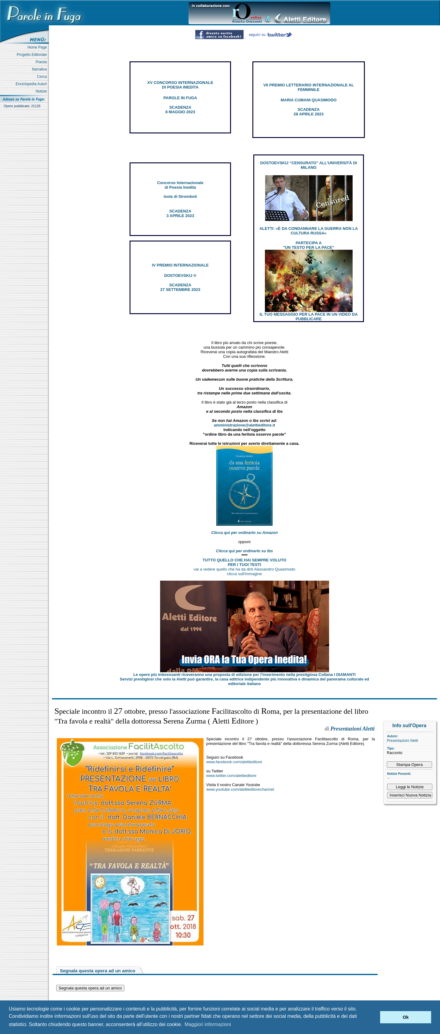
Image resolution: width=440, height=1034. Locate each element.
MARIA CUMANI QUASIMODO (309, 100)
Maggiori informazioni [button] (208, 1024)
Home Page (38, 47)
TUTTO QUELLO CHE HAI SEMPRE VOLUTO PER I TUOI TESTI (244, 562)
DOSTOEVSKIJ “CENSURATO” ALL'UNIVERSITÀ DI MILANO (308, 165)
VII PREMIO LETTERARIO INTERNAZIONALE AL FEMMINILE (308, 87)
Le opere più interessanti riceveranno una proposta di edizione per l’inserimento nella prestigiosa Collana (244, 674)
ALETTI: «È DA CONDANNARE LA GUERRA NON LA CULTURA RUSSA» (308, 230)
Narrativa (40, 69)
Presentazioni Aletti (402, 740)
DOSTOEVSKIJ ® (180, 275)
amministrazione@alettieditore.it (244, 425)
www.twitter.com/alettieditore (231, 775)
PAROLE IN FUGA (180, 98)
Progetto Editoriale (33, 55)
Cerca (43, 76)
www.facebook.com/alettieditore (234, 762)
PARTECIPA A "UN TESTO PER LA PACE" (308, 245)
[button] (374, 1017)
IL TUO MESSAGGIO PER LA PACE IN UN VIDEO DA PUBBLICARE (308, 316)
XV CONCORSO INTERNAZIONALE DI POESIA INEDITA (180, 84)
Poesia (42, 62)
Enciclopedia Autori (32, 84)
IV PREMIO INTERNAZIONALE (180, 265)
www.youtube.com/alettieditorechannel (240, 789)
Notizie (42, 91)
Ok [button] (406, 1017)
